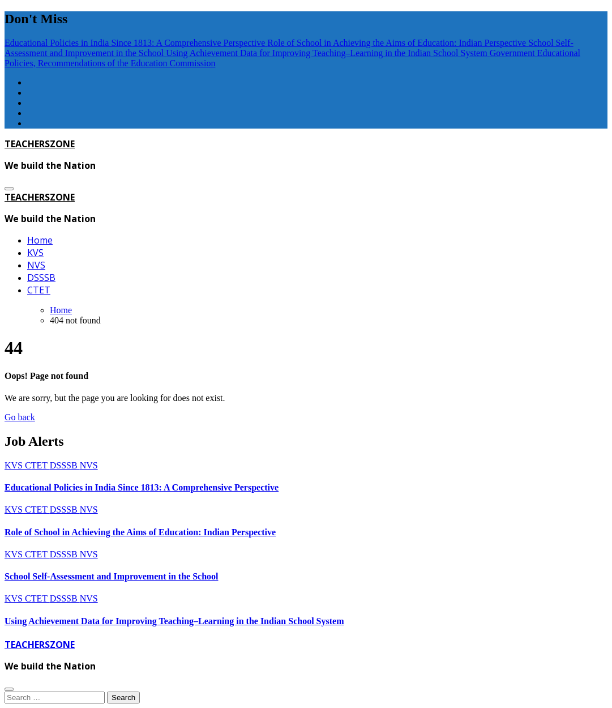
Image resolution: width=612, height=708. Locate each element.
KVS (35, 252)
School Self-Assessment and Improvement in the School (112, 576)
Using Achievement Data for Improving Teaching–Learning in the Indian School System (174, 621)
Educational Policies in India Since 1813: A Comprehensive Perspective (142, 487)
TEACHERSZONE (40, 144)
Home (40, 240)
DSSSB (41, 277)
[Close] (9, 689)
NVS (36, 265)
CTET (38, 290)
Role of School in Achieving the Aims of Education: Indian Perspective (140, 532)
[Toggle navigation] (9, 188)
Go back (20, 417)
